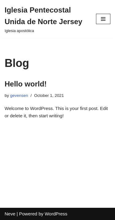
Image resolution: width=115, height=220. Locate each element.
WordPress (56, 213)
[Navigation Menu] (103, 19)
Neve (10, 213)
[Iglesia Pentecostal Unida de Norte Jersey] (46, 19)
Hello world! (26, 84)
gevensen (19, 95)
